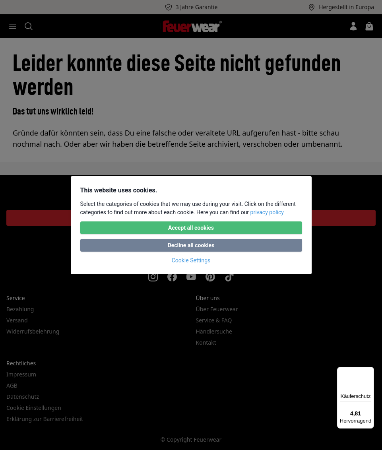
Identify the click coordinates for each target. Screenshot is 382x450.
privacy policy (267, 212)
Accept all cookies (191, 228)
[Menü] (369, 371)
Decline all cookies (191, 245)
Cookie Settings (191, 260)
